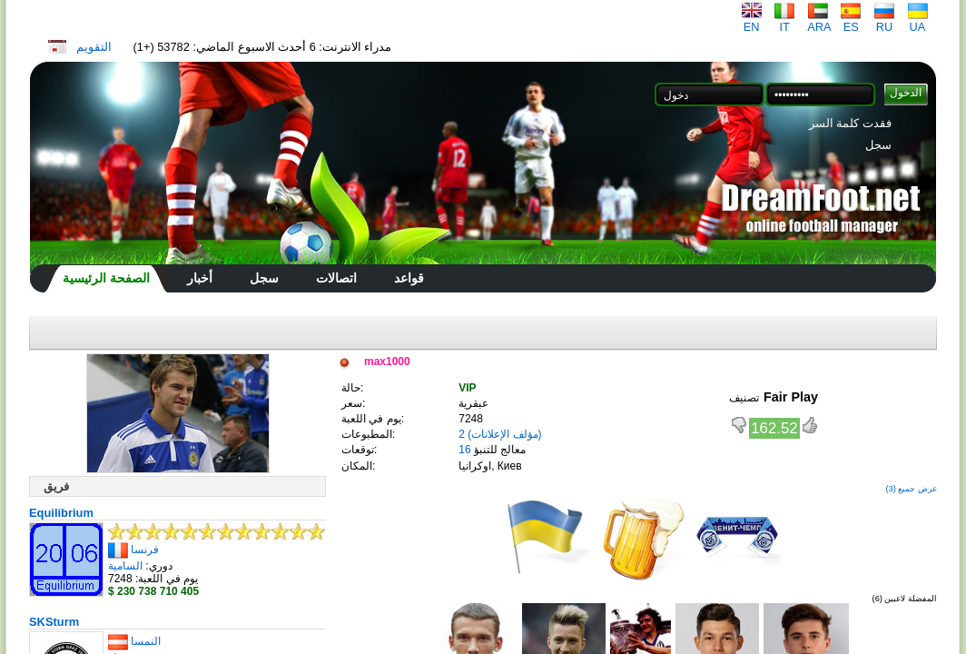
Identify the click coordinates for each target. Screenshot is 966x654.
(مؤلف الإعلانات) (504, 434)
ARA (819, 21)
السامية (125, 566)
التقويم (94, 47)
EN (752, 21)
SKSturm (54, 622)
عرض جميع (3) (911, 488)
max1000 (387, 361)
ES (851, 21)
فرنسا (145, 549)
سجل (878, 145)
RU (884, 21)
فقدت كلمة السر (850, 123)
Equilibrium (61, 513)
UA (918, 21)
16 (464, 449)
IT (784, 21)
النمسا (146, 641)
